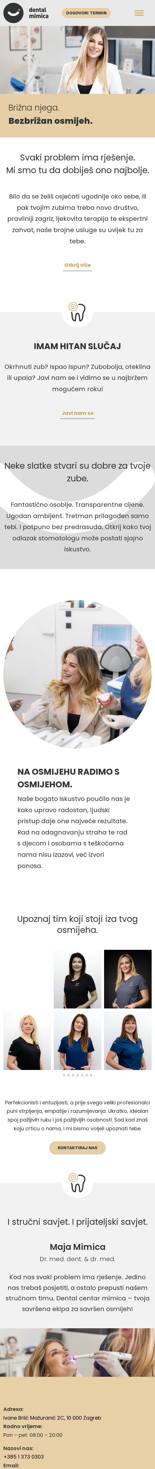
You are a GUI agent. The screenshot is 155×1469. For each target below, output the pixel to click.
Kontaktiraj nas (77, 1147)
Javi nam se (78, 413)
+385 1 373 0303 (23, 1456)
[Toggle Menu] (139, 13)
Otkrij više (77, 264)
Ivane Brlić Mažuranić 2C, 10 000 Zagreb (52, 1417)
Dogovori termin (86, 13)
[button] (64, 1075)
